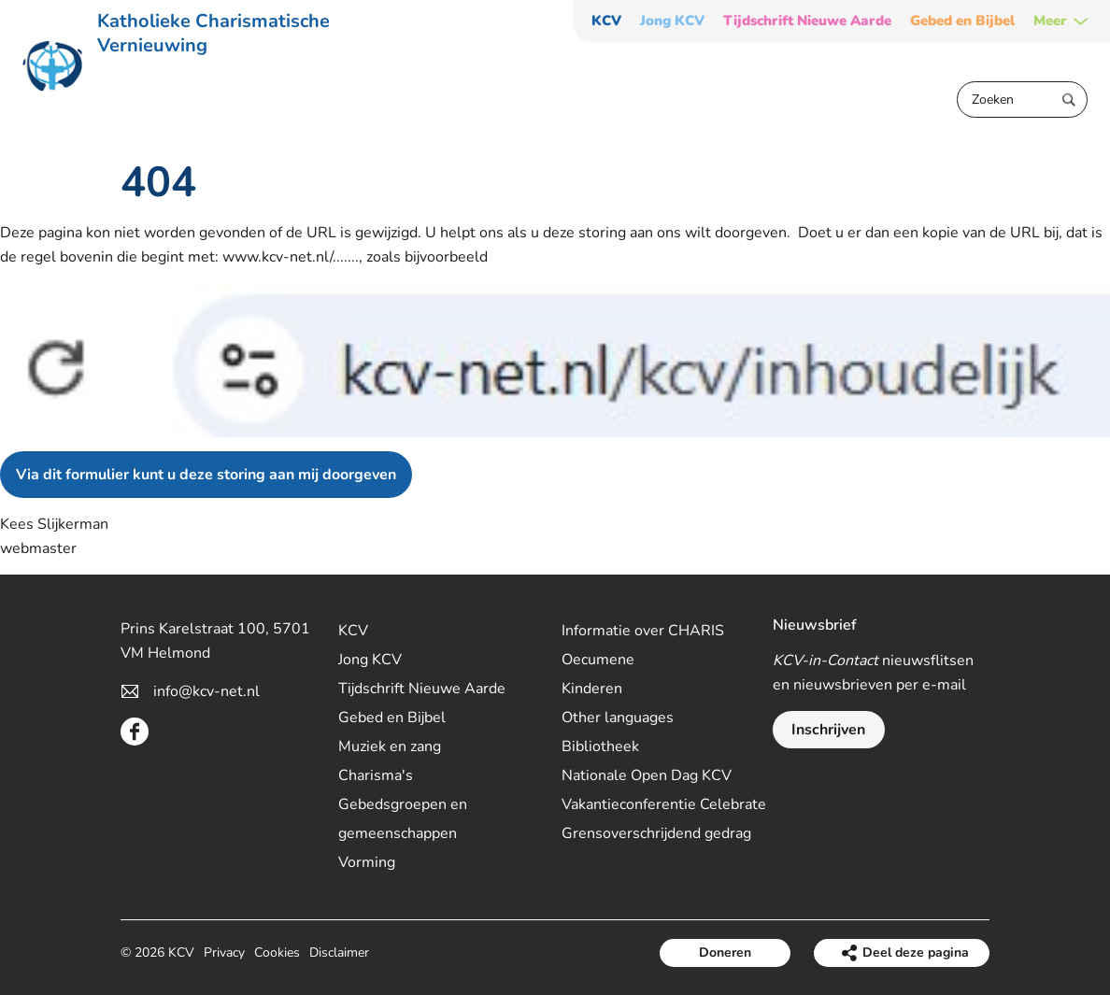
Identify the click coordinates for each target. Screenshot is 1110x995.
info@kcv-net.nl (206, 691)
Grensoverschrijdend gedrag (656, 833)
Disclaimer (339, 952)
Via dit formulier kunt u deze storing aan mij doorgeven (206, 474)
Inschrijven (828, 729)
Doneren (725, 952)
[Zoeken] (1022, 99)
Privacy (224, 952)
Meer (1050, 21)
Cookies (277, 952)
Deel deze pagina (915, 952)
